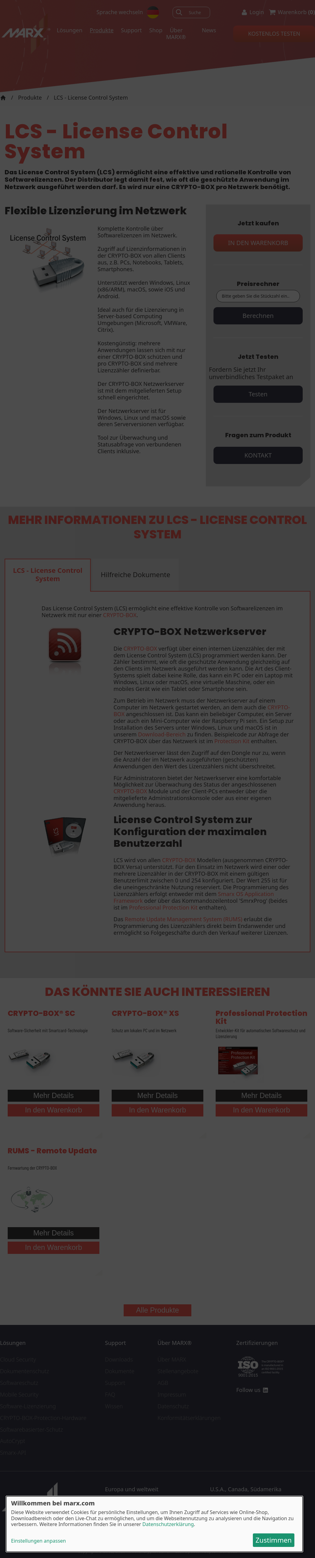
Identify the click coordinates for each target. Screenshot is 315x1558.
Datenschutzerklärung (168, 1524)
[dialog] (154, 1524)
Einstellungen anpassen (38, 1541)
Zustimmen (274, 1539)
